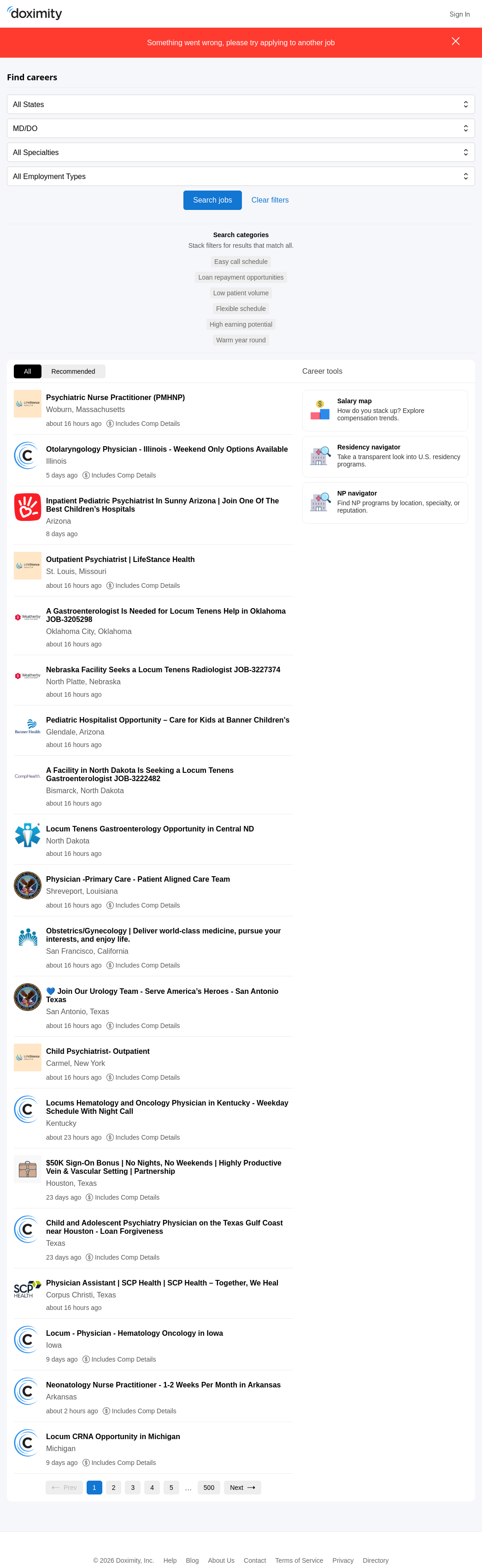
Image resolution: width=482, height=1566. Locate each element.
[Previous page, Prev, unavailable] (64, 1487)
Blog (192, 1560)
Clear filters (270, 200)
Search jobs (212, 200)
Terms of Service (299, 1560)
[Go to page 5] (171, 1487)
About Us (221, 1560)
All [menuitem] (27, 371)
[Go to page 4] (152, 1487)
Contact (255, 1560)
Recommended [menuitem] (73, 371)
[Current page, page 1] (94, 1487)
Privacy (343, 1560)
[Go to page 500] (209, 1487)
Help (170, 1560)
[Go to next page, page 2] (242, 1487)
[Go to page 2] (114, 1487)
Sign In (460, 14)
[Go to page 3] (133, 1487)
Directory (376, 1560)
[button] (241, 262)
